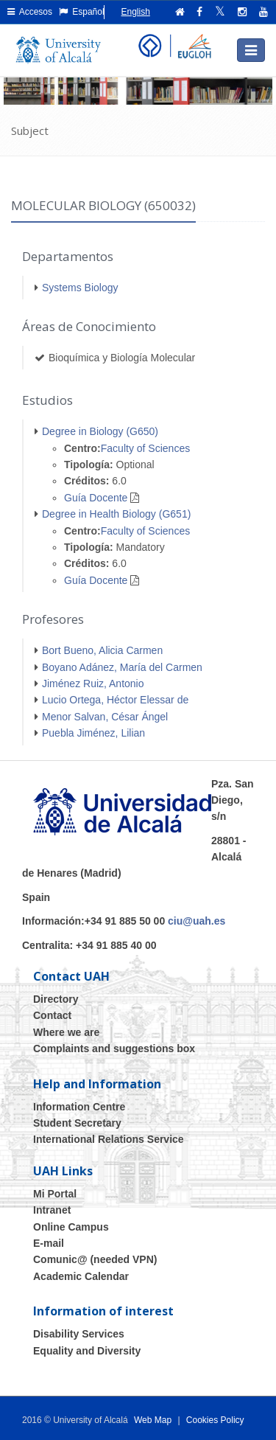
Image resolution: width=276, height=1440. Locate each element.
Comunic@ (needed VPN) (95, 1259)
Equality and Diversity (87, 1351)
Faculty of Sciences (145, 448)
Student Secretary (77, 1123)
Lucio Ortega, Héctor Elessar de (115, 700)
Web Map (152, 1420)
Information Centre (79, 1107)
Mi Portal (55, 1194)
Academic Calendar (81, 1276)
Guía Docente (95, 498)
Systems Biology (80, 287)
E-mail (48, 1243)
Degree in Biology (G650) (100, 431)
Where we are (66, 1032)
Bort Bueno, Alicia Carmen (102, 650)
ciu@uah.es (196, 921)
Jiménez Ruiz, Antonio (93, 683)
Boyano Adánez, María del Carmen (122, 667)
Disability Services (78, 1334)
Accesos (29, 12)
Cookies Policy (215, 1420)
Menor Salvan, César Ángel (105, 717)
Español (82, 12)
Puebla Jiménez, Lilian (93, 733)
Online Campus (71, 1227)
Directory (55, 999)
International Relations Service (108, 1139)
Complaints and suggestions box (114, 1048)
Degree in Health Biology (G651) (116, 514)
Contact (52, 1015)
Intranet (52, 1210)
